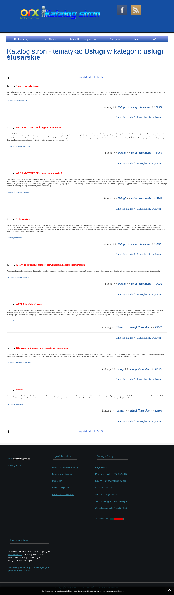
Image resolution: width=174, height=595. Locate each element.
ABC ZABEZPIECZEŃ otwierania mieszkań (39, 173)
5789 (159, 198)
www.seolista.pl (15, 554)
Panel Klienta (49, 39)
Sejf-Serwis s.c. (23, 219)
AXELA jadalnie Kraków (29, 304)
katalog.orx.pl (14, 465)
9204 (159, 107)
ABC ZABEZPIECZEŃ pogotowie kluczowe (38, 127)
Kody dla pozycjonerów (83, 39)
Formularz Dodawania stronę (65, 467)
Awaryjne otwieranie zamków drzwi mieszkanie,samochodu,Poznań (50, 265)
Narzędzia (115, 39)
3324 (159, 283)
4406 (159, 244)
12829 (158, 369)
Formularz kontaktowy (62, 474)
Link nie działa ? (125, 117)
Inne (136, 39)
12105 (158, 410)
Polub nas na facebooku (63, 494)
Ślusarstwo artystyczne (27, 86)
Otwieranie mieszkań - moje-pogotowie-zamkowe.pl (42, 348)
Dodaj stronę (21, 39)
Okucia (20, 389)
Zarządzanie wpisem (149, 117)
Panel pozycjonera (60, 488)
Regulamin (57, 481)
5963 (159, 152)
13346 (158, 327)
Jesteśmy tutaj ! (102, 519)
